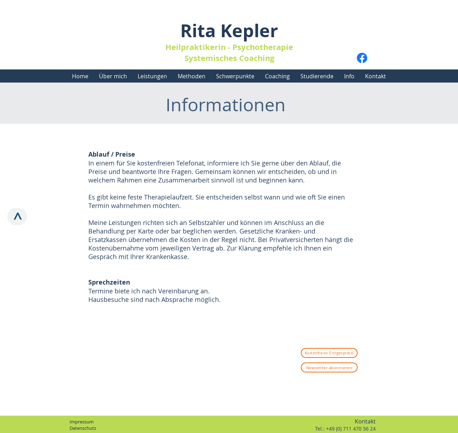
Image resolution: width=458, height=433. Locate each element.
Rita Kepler (229, 30)
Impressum (82, 421)
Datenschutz (83, 428)
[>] (17, 216)
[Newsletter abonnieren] (329, 367)
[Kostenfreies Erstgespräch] (329, 353)
